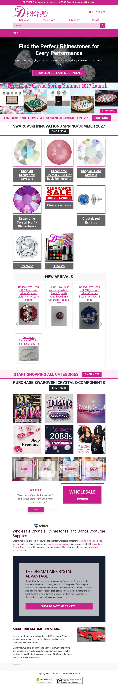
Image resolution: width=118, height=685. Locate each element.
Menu (16, 33)
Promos (24, 20)
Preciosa (27, 266)
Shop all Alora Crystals (91, 173)
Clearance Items (59, 205)
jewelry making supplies (59, 544)
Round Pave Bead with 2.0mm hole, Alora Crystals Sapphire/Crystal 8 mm (89, 293)
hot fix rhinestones (89, 541)
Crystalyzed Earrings (91, 220)
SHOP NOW (101, 118)
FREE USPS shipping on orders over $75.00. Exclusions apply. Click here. (59, 2)
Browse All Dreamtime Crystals (59, 73)
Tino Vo (59, 266)
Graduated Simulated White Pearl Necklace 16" (28, 340)
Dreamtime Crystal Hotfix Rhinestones (27, 222)
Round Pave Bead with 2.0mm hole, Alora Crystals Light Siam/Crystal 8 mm (28, 293)
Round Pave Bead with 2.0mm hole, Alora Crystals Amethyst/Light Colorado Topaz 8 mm (58, 295)
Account (74, 20)
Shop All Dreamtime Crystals (27, 175)
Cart (95, 20)
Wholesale (49, 20)
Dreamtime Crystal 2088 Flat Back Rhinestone (59, 175)
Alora (35, 547)
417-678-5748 (97, 12)
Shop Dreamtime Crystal (59, 606)
